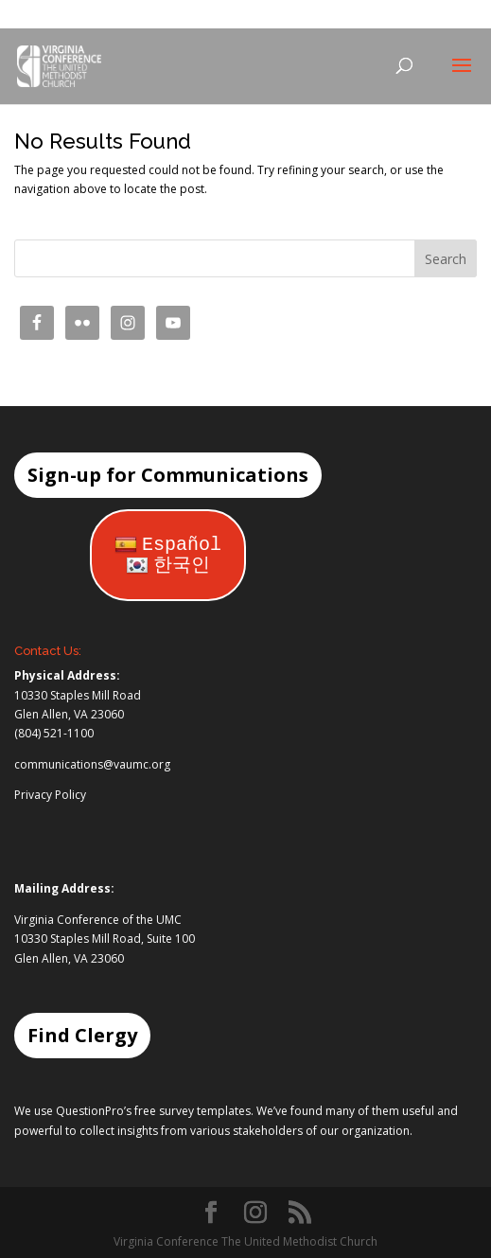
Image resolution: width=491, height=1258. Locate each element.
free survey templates (192, 1111)
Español (167, 545)
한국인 (168, 565)
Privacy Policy (50, 795)
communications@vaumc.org (92, 764)
